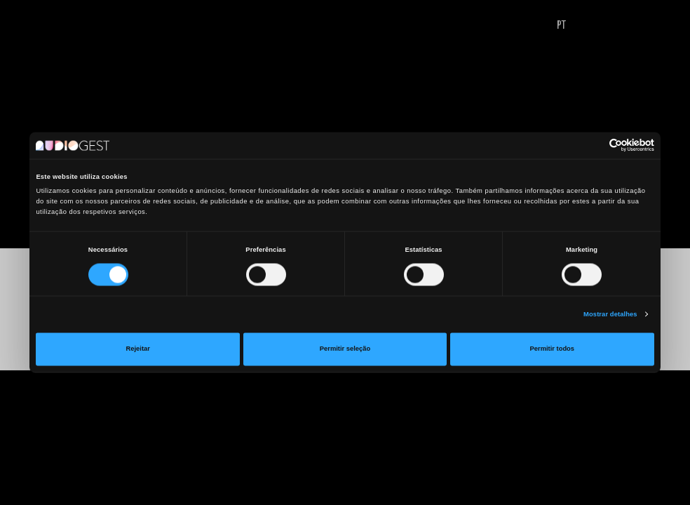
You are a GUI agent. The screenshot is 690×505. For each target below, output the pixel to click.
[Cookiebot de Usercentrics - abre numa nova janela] (593, 145)
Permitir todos (552, 349)
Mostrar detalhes (610, 314)
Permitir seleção (345, 349)
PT (561, 25)
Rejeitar (138, 349)
